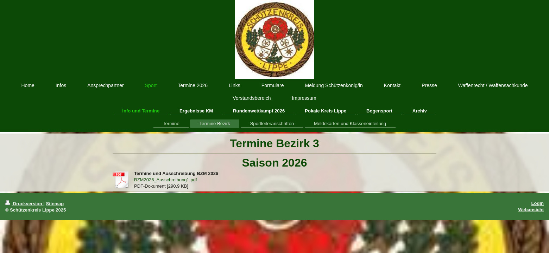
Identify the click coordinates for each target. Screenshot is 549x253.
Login (537, 203)
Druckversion (24, 203)
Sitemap (55, 203)
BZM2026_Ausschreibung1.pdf (165, 179)
